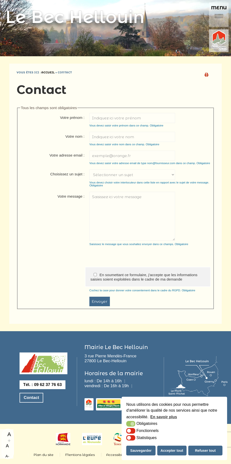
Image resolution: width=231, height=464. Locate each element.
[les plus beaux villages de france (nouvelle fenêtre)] (89, 406)
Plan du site (43, 455)
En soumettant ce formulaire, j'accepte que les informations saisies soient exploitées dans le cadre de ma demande (143, 277)
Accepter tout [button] (171, 451)
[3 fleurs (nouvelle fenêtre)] (108, 406)
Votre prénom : (72, 117)
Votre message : (71, 196)
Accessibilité (116, 455)
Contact (31, 397)
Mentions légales (80, 455)
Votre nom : (74, 136)
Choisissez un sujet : (67, 174)
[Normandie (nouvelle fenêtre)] (63, 443)
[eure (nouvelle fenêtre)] (92, 443)
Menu (219, 8)
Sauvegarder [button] (140, 451)
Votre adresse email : (66, 155)
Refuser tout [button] (205, 451)
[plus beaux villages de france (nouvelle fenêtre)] (219, 41)
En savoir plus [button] (163, 417)
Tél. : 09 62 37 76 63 (42, 384)
